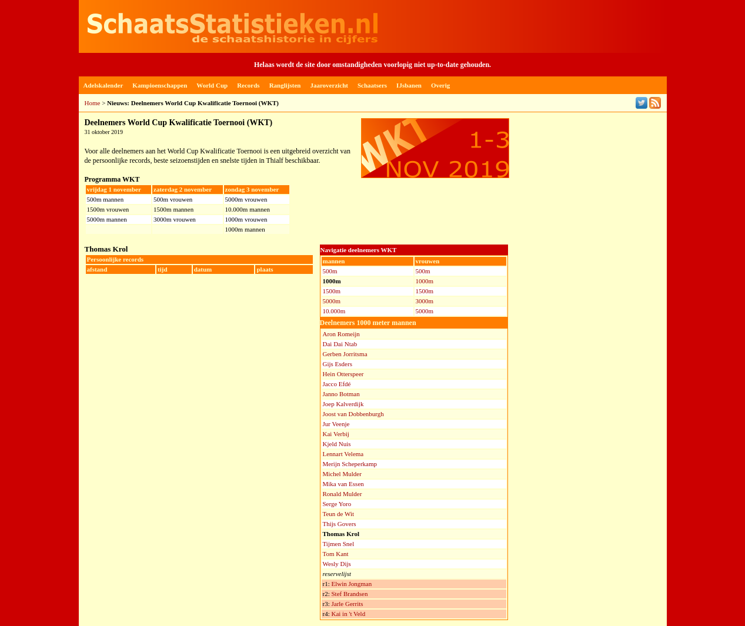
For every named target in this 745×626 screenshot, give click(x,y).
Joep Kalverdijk (343, 403)
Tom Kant (336, 553)
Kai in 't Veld (348, 613)
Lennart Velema (343, 453)
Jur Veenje (336, 423)
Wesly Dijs (337, 563)
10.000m (334, 310)
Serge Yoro (337, 503)
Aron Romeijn (341, 333)
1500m (332, 290)
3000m (425, 300)
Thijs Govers (339, 523)
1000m (425, 280)
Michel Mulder (342, 473)
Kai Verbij (336, 433)
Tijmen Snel (339, 543)
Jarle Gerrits (347, 603)
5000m (332, 300)
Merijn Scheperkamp (350, 463)
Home (93, 102)
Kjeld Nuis (337, 443)
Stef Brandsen (349, 593)
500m (330, 270)
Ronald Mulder (342, 493)
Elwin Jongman (351, 583)
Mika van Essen (343, 483)
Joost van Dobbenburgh (353, 413)
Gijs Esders (337, 363)
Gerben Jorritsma (345, 353)
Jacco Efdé (337, 383)
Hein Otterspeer (343, 373)
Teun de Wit (339, 513)
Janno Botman (341, 393)
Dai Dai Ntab (340, 343)
